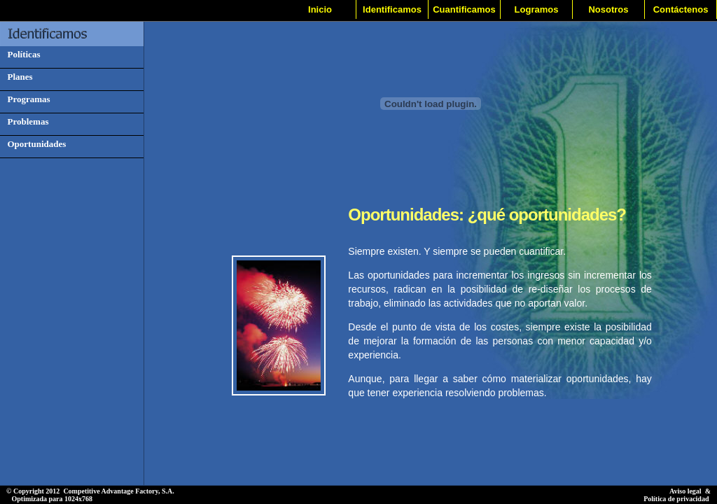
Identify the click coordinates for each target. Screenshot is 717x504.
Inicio (320, 9)
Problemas (25, 121)
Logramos (537, 9)
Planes (18, 76)
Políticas (21, 54)
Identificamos (392, 9)
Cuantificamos (464, 9)
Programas (26, 99)
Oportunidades (34, 144)
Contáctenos (681, 9)
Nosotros (608, 9)
